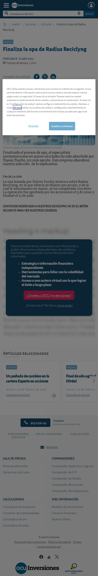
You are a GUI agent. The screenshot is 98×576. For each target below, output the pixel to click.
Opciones (33, 126)
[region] (49, 107)
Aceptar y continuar (62, 126)
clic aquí (17, 107)
